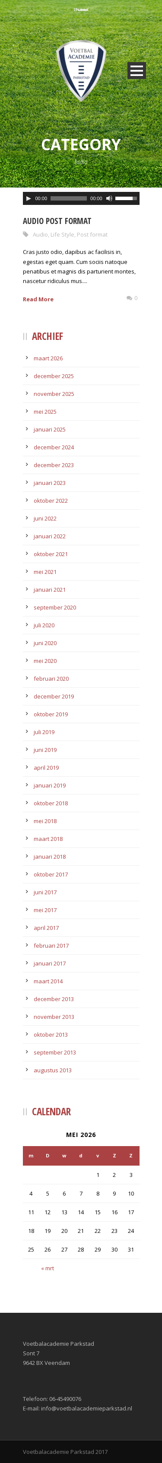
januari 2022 (50, 536)
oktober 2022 (51, 500)
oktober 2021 (51, 554)
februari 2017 (51, 945)
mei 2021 (45, 572)
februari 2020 (51, 678)
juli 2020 (44, 625)
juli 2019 (44, 732)
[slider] (69, 198)
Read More (38, 299)
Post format (92, 234)
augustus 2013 (53, 1070)
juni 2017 (45, 892)
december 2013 (54, 999)
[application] (81, 198)
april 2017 (46, 928)
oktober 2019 (51, 714)
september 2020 (55, 607)
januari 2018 (50, 856)
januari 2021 (50, 589)
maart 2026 (48, 358)
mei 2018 (45, 821)
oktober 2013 (51, 1034)
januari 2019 (50, 785)
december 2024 (54, 447)
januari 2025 (50, 429)
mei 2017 (45, 910)
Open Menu (136, 70)
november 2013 (54, 1017)
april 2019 (46, 767)
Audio (40, 234)
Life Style (62, 234)
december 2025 (54, 376)
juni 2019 (45, 750)
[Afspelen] (28, 198)
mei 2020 (45, 661)
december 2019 (54, 696)
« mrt (47, 1268)
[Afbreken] (109, 198)
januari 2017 (50, 963)
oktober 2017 (51, 874)
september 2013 (55, 1052)
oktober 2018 (51, 803)
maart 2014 (48, 981)
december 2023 (54, 465)
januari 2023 (50, 483)
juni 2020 (45, 643)
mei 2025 (45, 411)
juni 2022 (45, 518)
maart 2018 (48, 839)
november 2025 (54, 394)
